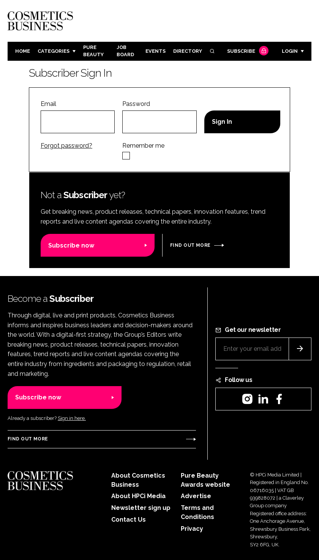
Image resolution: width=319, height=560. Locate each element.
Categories (53, 51)
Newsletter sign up (141, 507)
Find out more (190, 245)
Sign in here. (72, 418)
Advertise (196, 496)
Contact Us (128, 519)
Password (136, 103)
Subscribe (247, 51)
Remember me (143, 145)
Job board (125, 50)
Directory (187, 51)
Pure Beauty (93, 50)
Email (48, 103)
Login (290, 51)
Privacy (192, 528)
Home (22, 51)
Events (155, 51)
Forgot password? (66, 145)
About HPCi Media (138, 496)
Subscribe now (71, 245)
